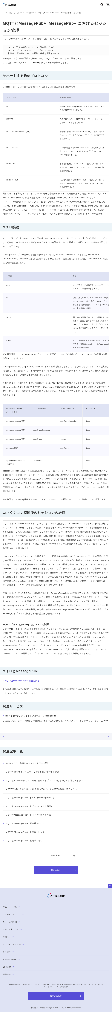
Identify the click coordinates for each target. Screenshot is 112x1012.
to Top (110, 886)
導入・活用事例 (11, 922)
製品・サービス (11, 907)
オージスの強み (11, 959)
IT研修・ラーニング (13, 914)
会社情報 (8, 952)
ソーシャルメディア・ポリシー (93, 984)
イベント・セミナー (13, 944)
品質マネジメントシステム (32, 984)
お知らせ (8, 937)
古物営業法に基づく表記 (72, 984)
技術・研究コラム (12, 929)
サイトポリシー (49, 987)
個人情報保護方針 (14, 984)
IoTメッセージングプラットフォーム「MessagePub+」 (31, 716)
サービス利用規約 (62, 987)
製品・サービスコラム (17, 13)
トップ (5, 13)
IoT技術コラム (31, 13)
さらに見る (55, 855)
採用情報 (8, 974)
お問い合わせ (63, 870)
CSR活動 (8, 967)
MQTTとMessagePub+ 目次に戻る (22, 681)
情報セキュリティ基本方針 (52, 984)
